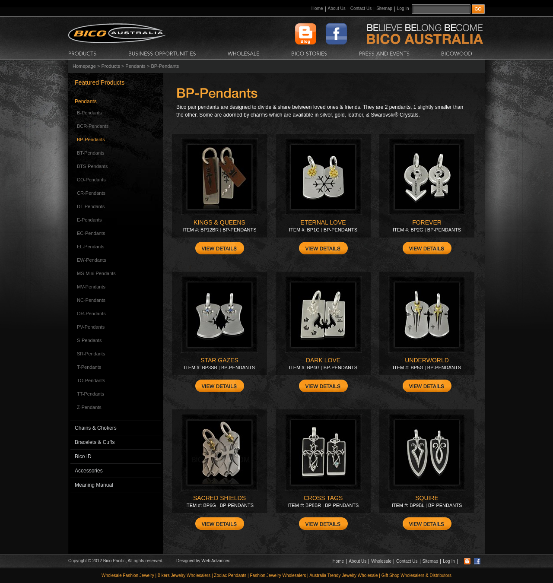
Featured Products (99, 82)
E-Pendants (89, 219)
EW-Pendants (91, 260)
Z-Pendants (89, 407)
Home (317, 8)
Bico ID (83, 456)
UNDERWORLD (427, 360)
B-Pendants (89, 112)
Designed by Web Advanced (203, 560)
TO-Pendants (91, 380)
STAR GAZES (219, 360)
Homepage (84, 66)
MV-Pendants (91, 286)
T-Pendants (89, 367)
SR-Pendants (91, 353)
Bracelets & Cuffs (94, 442)
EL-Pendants (91, 246)
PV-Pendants (91, 327)
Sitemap (384, 8)
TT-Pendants (90, 393)
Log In (403, 8)
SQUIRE (427, 497)
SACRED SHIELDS (219, 497)
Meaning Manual (94, 485)
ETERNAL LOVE (323, 222)
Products (110, 66)
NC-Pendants (91, 300)
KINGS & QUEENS (219, 222)
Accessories (89, 471)
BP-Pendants (91, 139)
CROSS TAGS (323, 497)
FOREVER (427, 222)
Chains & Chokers (96, 428)
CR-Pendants (91, 193)
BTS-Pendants (92, 166)
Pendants (135, 66)
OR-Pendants (91, 313)
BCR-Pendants (92, 126)
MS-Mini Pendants (96, 273)
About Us (337, 8)
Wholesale (381, 561)
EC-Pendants (91, 233)
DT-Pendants (91, 206)
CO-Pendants (91, 179)
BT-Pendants (91, 152)
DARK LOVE (323, 360)
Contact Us (361, 8)
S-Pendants (89, 340)
